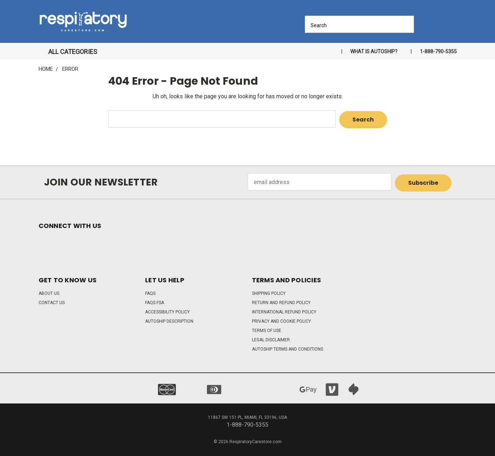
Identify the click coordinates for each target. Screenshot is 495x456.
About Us (49, 291)
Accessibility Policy (167, 310)
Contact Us (52, 300)
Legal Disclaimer (271, 338)
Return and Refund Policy (281, 300)
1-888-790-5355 (438, 51)
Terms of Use (266, 328)
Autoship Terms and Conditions (287, 347)
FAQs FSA (154, 300)
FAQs (150, 291)
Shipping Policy (269, 291)
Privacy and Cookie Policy (281, 319)
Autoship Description (169, 319)
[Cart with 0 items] (454, 23)
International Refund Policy (284, 310)
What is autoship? (373, 51)
